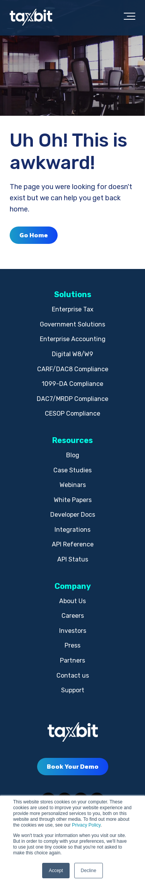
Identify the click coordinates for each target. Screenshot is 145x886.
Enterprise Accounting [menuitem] (73, 339)
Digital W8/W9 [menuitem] (72, 354)
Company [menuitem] (73, 586)
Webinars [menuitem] (73, 485)
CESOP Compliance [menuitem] (72, 413)
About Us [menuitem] (72, 601)
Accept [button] (56, 870)
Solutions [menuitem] (72, 294)
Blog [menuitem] (72, 455)
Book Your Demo (73, 766)
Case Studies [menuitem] (72, 470)
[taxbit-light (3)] (31, 17)
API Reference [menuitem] (73, 544)
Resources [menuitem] (72, 440)
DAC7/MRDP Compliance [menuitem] (72, 398)
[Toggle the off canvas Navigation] (129, 18)
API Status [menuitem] (72, 559)
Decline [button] (88, 870)
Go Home (33, 235)
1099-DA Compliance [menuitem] (72, 383)
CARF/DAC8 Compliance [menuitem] (72, 369)
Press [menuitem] (72, 645)
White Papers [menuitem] (73, 500)
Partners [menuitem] (72, 660)
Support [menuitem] (72, 690)
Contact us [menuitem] (72, 675)
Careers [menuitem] (72, 615)
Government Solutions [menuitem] (72, 324)
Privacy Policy (86, 825)
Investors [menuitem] (72, 630)
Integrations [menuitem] (72, 529)
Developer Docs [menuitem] (72, 514)
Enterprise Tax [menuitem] (73, 309)
